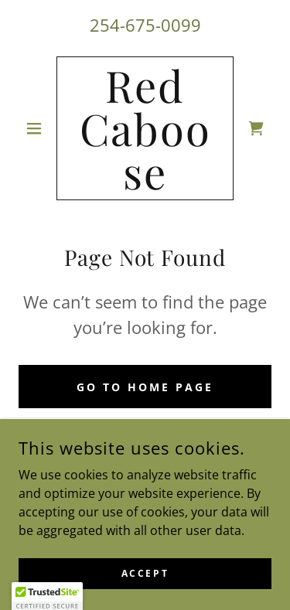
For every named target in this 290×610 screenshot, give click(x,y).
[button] (37, 128)
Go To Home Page (145, 387)
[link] (145, 128)
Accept (145, 584)
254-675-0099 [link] (145, 24)
